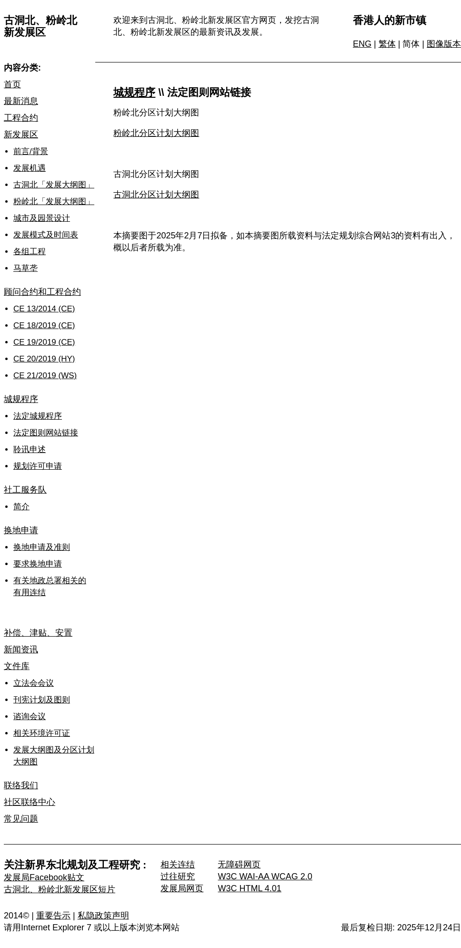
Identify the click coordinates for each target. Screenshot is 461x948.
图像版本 (444, 44)
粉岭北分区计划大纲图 (156, 133)
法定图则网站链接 (45, 432)
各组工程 (29, 251)
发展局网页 (181, 888)
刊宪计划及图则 (41, 699)
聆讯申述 (29, 449)
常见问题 (21, 819)
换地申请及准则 (41, 547)
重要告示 (53, 915)
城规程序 (21, 399)
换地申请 (21, 530)
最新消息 (21, 101)
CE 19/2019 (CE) (44, 342)
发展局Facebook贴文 (44, 877)
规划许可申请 (37, 466)
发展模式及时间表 (45, 234)
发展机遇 (29, 168)
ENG (362, 44)
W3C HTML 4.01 (249, 888)
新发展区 (21, 134)
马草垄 (25, 268)
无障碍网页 (239, 864)
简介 (21, 506)
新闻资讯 (21, 649)
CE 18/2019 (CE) (44, 325)
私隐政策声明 (103, 915)
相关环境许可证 (41, 733)
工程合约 (21, 118)
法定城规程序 (37, 416)
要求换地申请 (37, 563)
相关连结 (177, 864)
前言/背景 (30, 151)
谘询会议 (29, 716)
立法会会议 (33, 683)
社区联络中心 (29, 802)
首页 (12, 84)
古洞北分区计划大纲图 (156, 194)
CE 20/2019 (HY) (44, 358)
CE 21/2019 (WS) (45, 375)
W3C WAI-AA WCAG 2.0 (265, 876)
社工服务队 (25, 490)
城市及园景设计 (41, 218)
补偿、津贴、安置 (38, 633)
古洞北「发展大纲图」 (53, 184)
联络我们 (21, 785)
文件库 (17, 666)
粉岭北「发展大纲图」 (53, 201)
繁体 (387, 44)
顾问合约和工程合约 (42, 292)
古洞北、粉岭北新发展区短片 (59, 889)
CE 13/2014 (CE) (44, 308)
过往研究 (177, 876)
